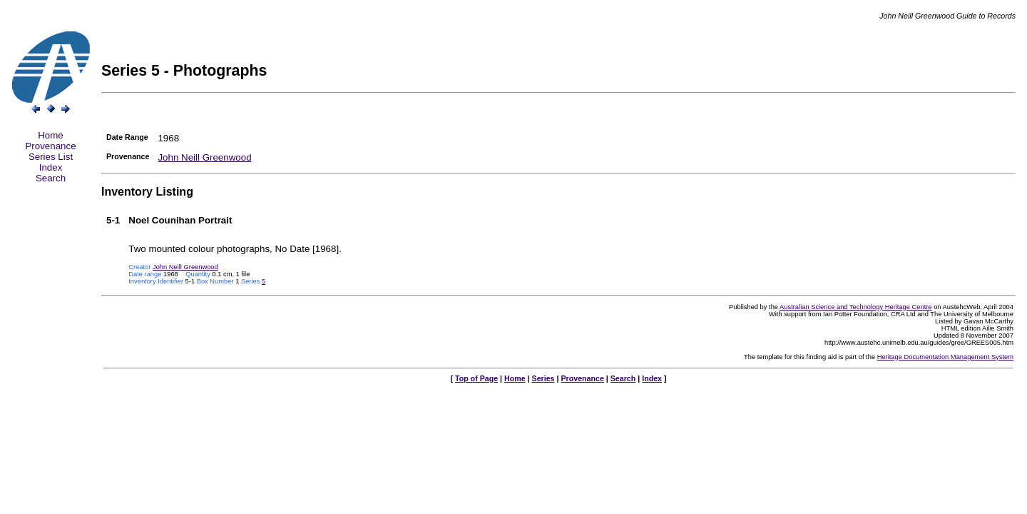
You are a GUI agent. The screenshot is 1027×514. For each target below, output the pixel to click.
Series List (51, 156)
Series (543, 378)
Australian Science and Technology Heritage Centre (855, 307)
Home (50, 135)
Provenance (50, 146)
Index (51, 167)
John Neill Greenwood (204, 157)
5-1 (113, 220)
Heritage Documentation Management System (945, 357)
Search (51, 178)
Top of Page (476, 378)
